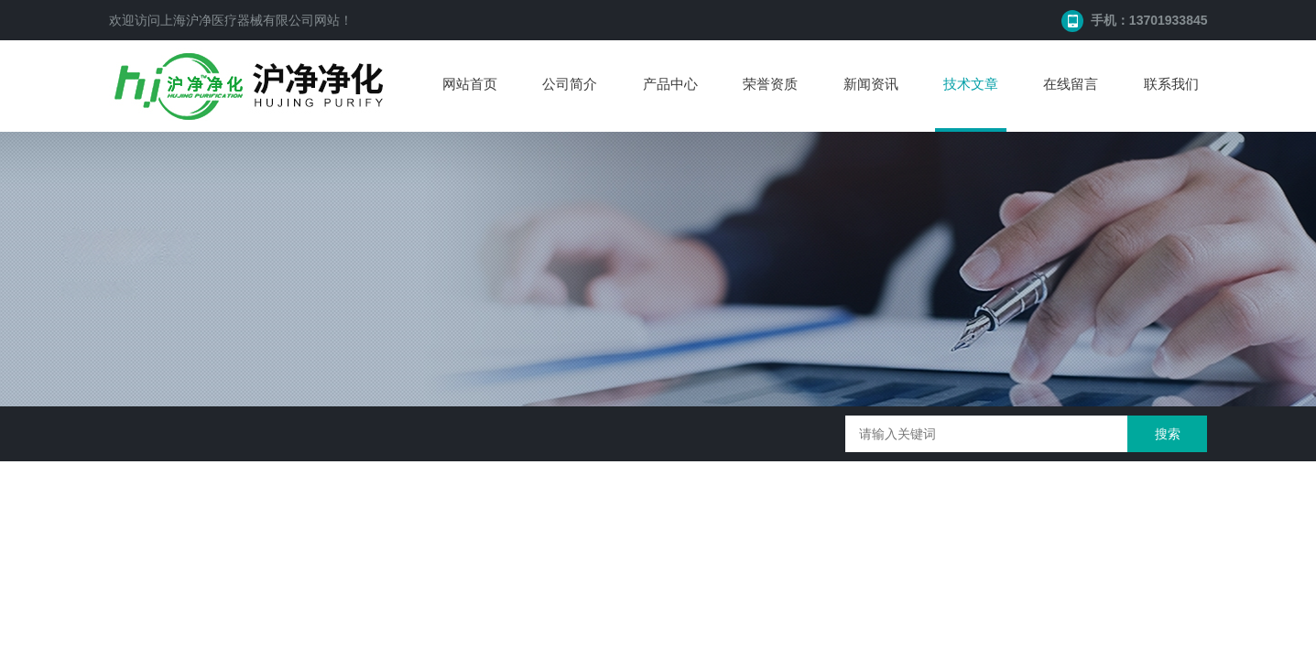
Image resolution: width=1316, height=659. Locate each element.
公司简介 (569, 84)
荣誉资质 (770, 84)
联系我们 (1171, 84)
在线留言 (1070, 84)
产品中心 (670, 84)
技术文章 (970, 84)
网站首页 (469, 84)
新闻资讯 (870, 84)
